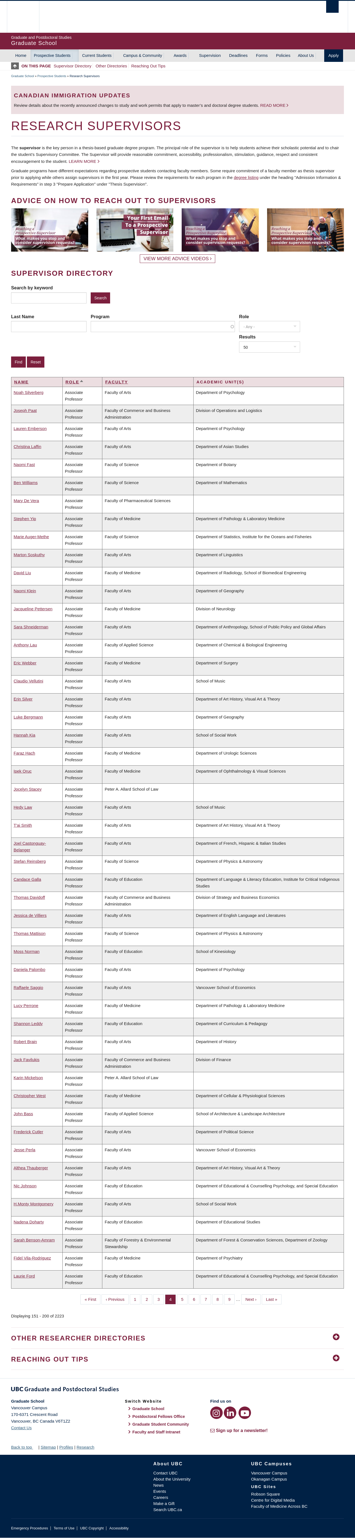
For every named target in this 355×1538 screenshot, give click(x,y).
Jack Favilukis (26, 1059)
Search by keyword (32, 287)
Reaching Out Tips (148, 66)
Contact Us (21, 1427)
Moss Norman (26, 951)
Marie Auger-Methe (31, 536)
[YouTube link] (245, 1413)
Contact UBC (165, 1473)
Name (21, 382)
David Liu (22, 572)
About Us (306, 55)
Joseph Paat (25, 410)
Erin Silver (23, 699)
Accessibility (118, 1528)
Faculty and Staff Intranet (156, 1432)
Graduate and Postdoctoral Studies (177, 1390)
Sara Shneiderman (31, 626)
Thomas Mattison (29, 933)
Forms (262, 55)
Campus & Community (142, 55)
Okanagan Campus (269, 1479)
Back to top (24, 1447)
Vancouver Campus (269, 1473)
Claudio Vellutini (28, 681)
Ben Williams (26, 482)
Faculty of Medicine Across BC (279, 1506)
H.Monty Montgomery (33, 1203)
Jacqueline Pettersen (33, 608)
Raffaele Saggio (28, 987)
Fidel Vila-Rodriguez (32, 1258)
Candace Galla (27, 879)
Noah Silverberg (29, 392)
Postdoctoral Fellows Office (158, 1416)
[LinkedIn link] (230, 1413)
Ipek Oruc (23, 771)
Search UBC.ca (167, 1509)
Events (159, 1491)
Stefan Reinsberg (30, 861)
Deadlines (238, 55)
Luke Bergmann (28, 717)
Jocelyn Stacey (28, 789)
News (158, 1485)
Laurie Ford (24, 1276)
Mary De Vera (26, 500)
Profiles (66, 1447)
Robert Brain (25, 1041)
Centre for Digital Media (273, 1500)
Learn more (82, 161)
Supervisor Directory (73, 66)
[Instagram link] (216, 1413)
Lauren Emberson (30, 428)
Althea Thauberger (31, 1167)
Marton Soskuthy (29, 554)
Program (100, 316)
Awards (180, 55)
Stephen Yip (25, 518)
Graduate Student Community (160, 1424)
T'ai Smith (23, 825)
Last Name (22, 316)
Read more (273, 105)
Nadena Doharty (29, 1222)
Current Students (96, 55)
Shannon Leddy (28, 1023)
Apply (333, 55)
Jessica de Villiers (30, 915)
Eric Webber (25, 663)
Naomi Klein (25, 590)
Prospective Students (52, 55)
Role (244, 316)
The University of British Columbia (23, 17)
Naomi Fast (24, 464)
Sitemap (48, 1447)
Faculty (116, 382)
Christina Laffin (27, 446)
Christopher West (30, 1095)
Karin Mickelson (28, 1077)
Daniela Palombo (29, 969)
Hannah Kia (24, 735)
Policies (283, 55)
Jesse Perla (24, 1149)
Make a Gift (164, 1503)
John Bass (23, 1113)
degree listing (246, 177)
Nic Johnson (25, 1185)
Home (20, 55)
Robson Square (265, 1494)
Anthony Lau (25, 644)
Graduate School (22, 76)
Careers (160, 1497)
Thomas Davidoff (29, 897)
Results (247, 336)
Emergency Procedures (29, 1528)
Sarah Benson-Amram (34, 1240)
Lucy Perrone (26, 1005)
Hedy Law (23, 807)
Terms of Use (64, 1528)
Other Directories (111, 66)
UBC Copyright (92, 1528)
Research (85, 1447)
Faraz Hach (24, 753)
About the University (172, 1479)
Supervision (210, 55)
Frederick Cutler (28, 1131)
